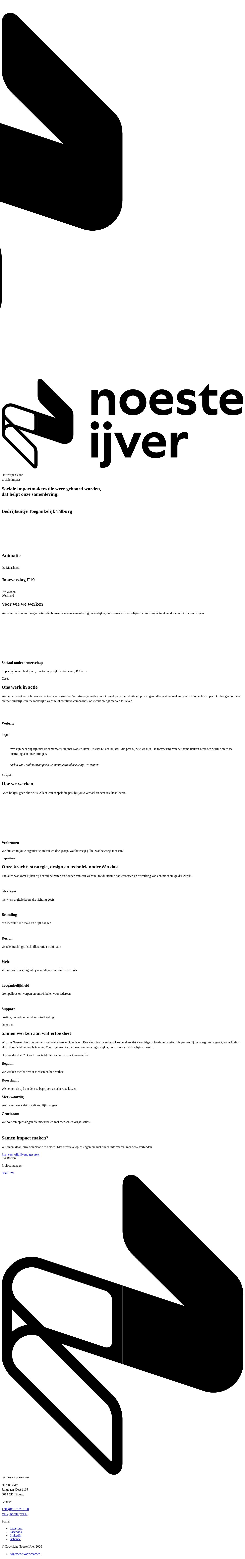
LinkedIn (15, 1535)
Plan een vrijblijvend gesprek (20, 1154)
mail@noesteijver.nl (14, 1514)
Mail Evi (8, 1173)
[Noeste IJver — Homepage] (122, 467)
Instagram (16, 1528)
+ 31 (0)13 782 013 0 (15, 1509)
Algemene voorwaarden (25, 1554)
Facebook (16, 1532)
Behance (15, 1539)
